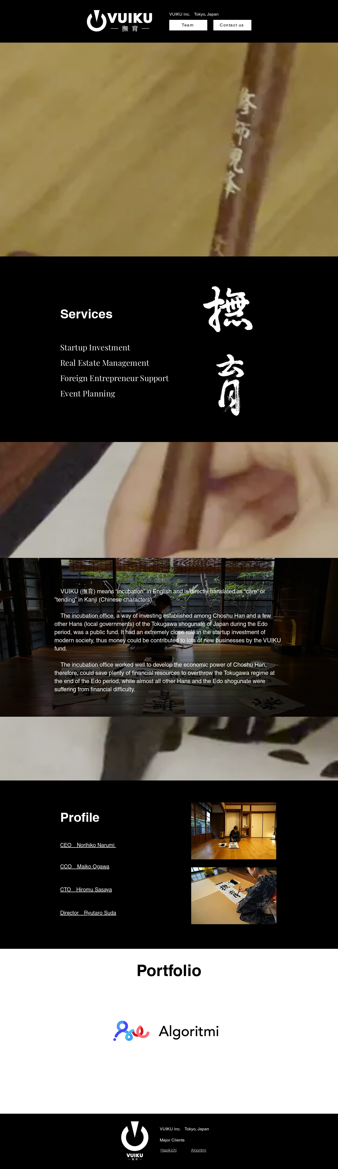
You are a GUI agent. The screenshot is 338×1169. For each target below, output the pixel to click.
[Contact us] (232, 25)
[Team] (188, 25)
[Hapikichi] (168, 1150)
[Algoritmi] (198, 1150)
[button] (88, 845)
